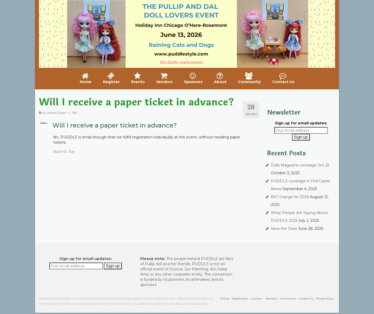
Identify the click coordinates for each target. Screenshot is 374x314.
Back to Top (64, 151)
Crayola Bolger (56, 113)
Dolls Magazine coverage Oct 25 (300, 165)
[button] (149, 125)
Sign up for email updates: (301, 123)
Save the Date (284, 228)
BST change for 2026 (290, 197)
